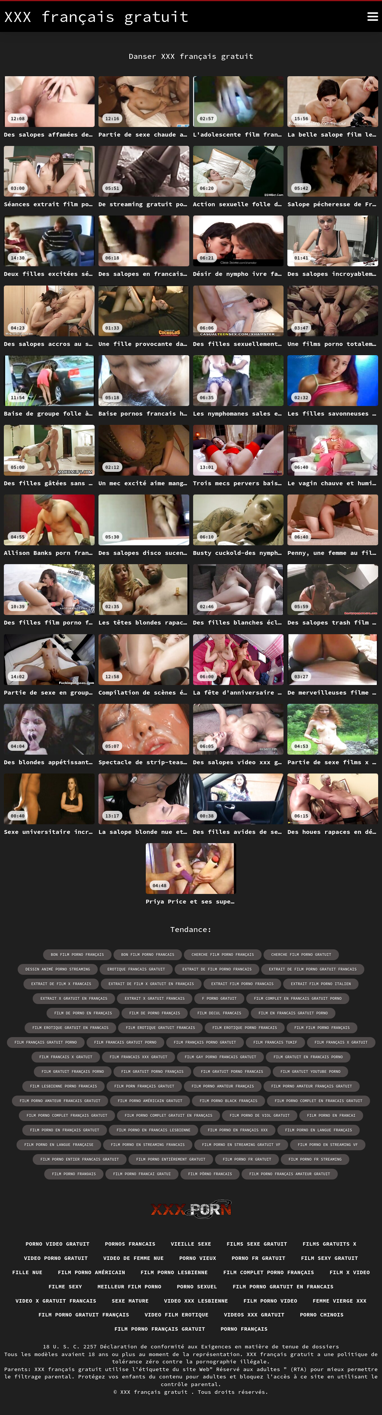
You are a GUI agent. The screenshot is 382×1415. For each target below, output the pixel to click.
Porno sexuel (197, 1286)
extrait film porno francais (242, 983)
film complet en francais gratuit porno (298, 998)
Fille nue (27, 1272)
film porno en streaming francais (148, 1144)
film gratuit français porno (73, 1071)
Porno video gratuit (58, 1243)
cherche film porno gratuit (301, 954)
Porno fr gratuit (258, 1258)
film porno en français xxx (238, 1130)
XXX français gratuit (155, 1391)
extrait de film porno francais (217, 969)
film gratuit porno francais (232, 1071)
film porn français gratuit (144, 1086)
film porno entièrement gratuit (170, 1159)
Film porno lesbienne (174, 1272)
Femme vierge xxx (340, 1300)
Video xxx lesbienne (196, 1300)
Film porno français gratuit (159, 1328)
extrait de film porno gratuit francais (313, 969)
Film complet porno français (268, 1272)
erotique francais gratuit (136, 969)
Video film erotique (177, 1314)
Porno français (244, 1328)
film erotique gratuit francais (160, 1027)
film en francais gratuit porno (293, 1013)
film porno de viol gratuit (260, 1115)
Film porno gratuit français (83, 1314)
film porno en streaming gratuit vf (241, 1144)
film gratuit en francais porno (308, 1056)
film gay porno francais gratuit (220, 1056)
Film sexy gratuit (329, 1258)
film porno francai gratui (142, 1173)
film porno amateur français (223, 1086)
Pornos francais (130, 1243)
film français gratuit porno (46, 1042)
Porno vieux (197, 1258)
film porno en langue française (58, 1144)
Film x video (350, 1272)
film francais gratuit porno (125, 1042)
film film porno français (322, 1027)
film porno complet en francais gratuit (318, 1100)
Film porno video (270, 1300)
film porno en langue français (318, 1130)
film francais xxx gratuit (138, 1056)
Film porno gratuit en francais (283, 1286)
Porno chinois (322, 1314)
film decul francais (219, 1013)
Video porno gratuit (56, 1258)
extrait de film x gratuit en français (151, 983)
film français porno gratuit (205, 1042)
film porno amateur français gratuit (311, 1086)
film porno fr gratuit (247, 1159)
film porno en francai (331, 1115)
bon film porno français (77, 954)
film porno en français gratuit (64, 1130)
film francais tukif (275, 1042)
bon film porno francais (147, 954)
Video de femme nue (133, 1258)
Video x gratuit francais (55, 1300)
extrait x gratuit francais (155, 998)
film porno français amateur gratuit (289, 1173)
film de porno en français (83, 1013)
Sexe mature (130, 1300)
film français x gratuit (341, 1042)
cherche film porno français (223, 954)
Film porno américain (91, 1272)
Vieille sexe (191, 1243)
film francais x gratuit (65, 1056)
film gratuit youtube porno (310, 1071)
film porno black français (228, 1100)
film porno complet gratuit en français (168, 1115)
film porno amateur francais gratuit (60, 1100)
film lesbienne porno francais (63, 1086)
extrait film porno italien (321, 983)
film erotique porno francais (244, 1027)
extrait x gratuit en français (73, 998)
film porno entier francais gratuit (79, 1159)
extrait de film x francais (61, 983)
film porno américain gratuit (150, 1100)
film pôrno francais (210, 1173)
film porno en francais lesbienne (153, 1130)
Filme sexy (65, 1286)
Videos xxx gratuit (254, 1314)
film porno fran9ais (74, 1173)
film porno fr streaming (315, 1159)
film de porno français (154, 1013)
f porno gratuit (219, 998)
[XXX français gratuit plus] (372, 16)
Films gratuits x (330, 1243)
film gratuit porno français (152, 1071)
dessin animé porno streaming (57, 969)
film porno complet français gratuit (67, 1115)
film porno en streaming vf (328, 1144)
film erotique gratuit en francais (70, 1027)
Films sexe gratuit (257, 1243)
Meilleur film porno (129, 1286)
